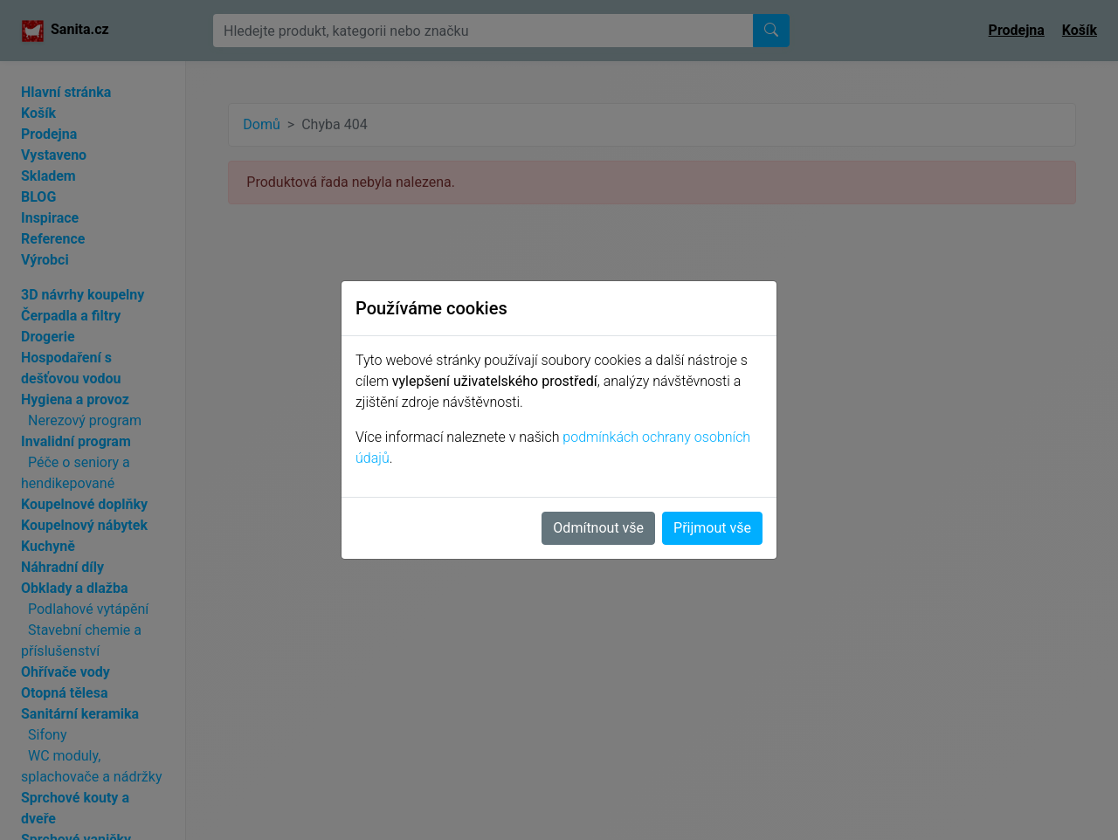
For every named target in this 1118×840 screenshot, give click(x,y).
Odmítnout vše (598, 528)
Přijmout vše (712, 528)
